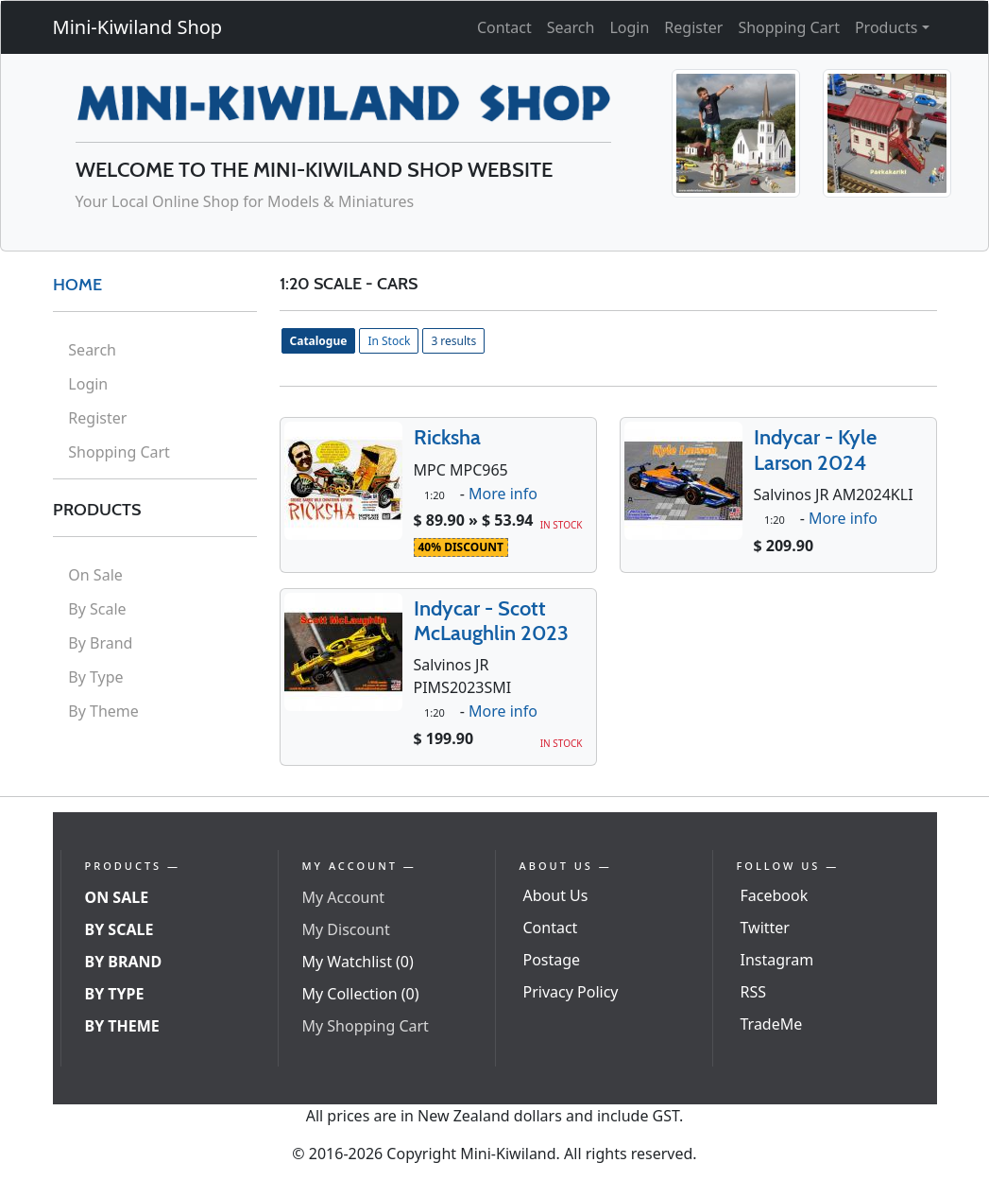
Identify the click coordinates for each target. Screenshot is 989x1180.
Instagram (777, 959)
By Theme (103, 711)
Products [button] (886, 27)
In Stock (388, 341)
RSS (754, 991)
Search (571, 27)
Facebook (775, 895)
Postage (552, 959)
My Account (343, 897)
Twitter (765, 927)
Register (693, 27)
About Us (555, 895)
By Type (95, 677)
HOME (77, 284)
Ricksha (447, 437)
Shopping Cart (789, 27)
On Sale (95, 574)
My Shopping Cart (365, 1025)
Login (629, 27)
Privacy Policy (571, 991)
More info (503, 493)
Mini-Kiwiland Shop (138, 27)
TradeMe (772, 1024)
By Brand (100, 643)
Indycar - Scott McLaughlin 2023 (491, 621)
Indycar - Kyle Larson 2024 (815, 450)
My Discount (346, 929)
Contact (504, 27)
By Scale (97, 609)
